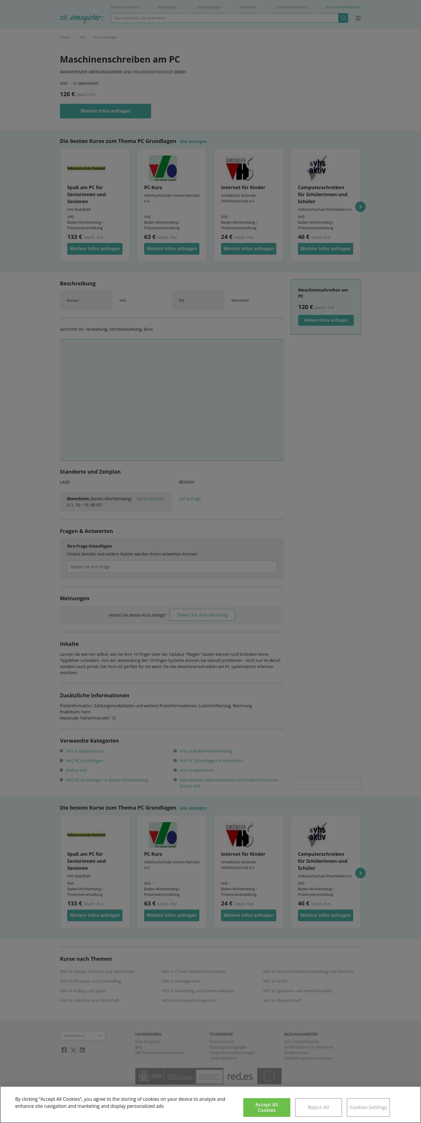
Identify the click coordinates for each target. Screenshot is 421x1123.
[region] (210, 1104)
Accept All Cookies (267, 1107)
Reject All (318, 1107)
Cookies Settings (368, 1107)
